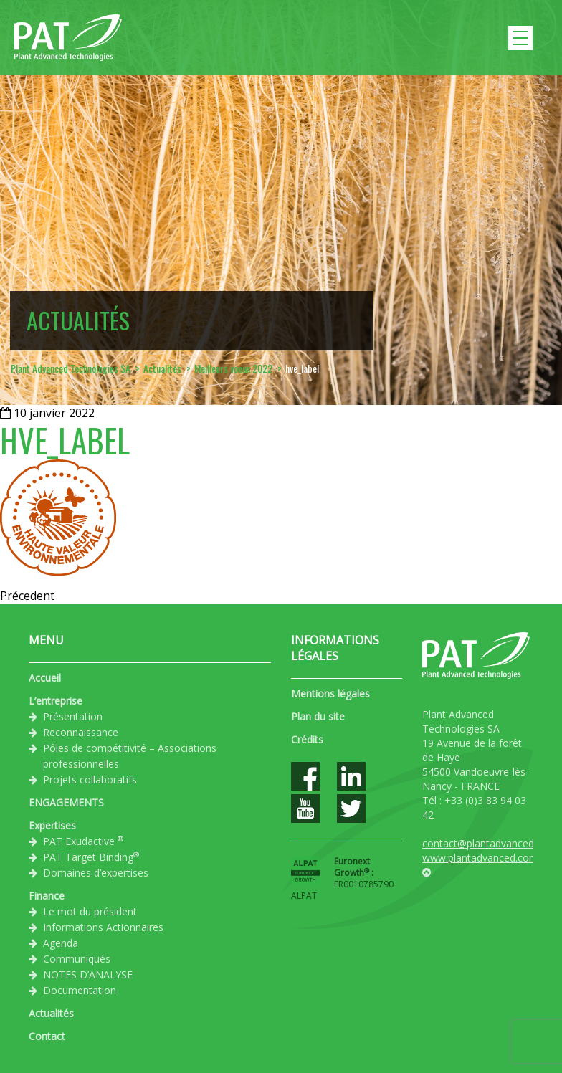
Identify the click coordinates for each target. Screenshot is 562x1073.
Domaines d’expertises (95, 872)
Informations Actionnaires (103, 927)
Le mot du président (90, 911)
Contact (47, 1036)
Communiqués (76, 958)
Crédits (307, 739)
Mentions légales (330, 693)
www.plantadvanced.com (480, 857)
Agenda (60, 943)
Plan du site (318, 716)
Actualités (51, 1013)
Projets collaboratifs (90, 779)
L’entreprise (55, 700)
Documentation (79, 990)
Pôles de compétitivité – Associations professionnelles (129, 756)
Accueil (45, 678)
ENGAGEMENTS (66, 802)
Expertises (52, 825)
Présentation (73, 716)
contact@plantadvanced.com (489, 843)
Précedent (27, 596)
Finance (47, 895)
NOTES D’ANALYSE (88, 974)
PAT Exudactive (83, 841)
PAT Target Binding (91, 856)
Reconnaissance (80, 732)
